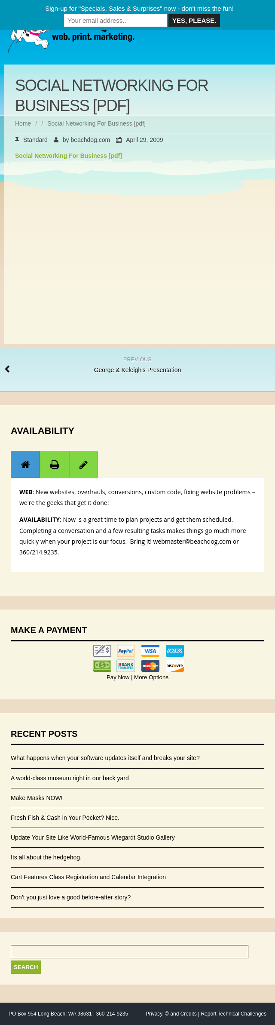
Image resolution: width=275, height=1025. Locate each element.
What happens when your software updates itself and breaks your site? (105, 757)
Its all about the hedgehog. (46, 857)
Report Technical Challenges (233, 1014)
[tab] (25, 464)
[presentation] (25, 464)
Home (23, 123)
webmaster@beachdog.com (192, 541)
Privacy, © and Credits (171, 1014)
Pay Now (119, 677)
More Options (150, 677)
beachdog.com (90, 139)
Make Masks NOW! (37, 797)
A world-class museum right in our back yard (70, 778)
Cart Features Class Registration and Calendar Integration (88, 877)
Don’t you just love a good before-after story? (71, 897)
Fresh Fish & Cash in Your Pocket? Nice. (65, 817)
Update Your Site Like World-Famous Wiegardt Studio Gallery (93, 837)
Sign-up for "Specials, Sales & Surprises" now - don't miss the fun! (139, 8)
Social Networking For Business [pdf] (68, 155)
